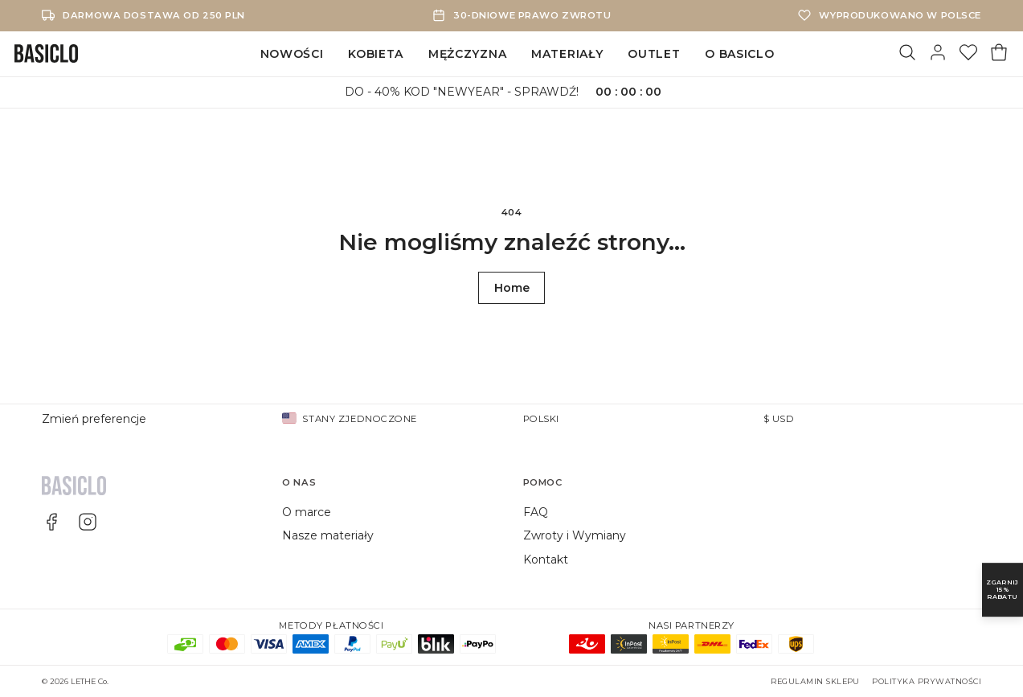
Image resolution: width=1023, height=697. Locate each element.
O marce (306, 512)
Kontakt (545, 559)
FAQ (535, 512)
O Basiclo (739, 54)
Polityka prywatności (926, 681)
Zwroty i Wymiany (574, 535)
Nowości (292, 54)
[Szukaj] (907, 54)
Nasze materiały (328, 535)
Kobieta (375, 54)
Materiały (567, 54)
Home (512, 288)
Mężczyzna (467, 54)
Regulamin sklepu (815, 681)
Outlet (654, 54)
